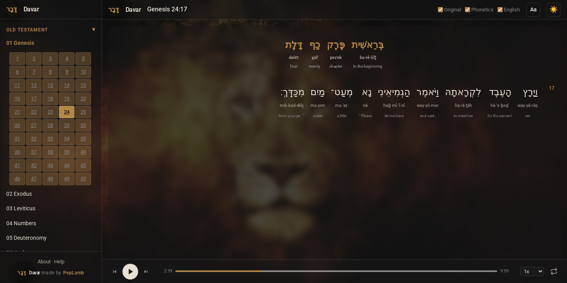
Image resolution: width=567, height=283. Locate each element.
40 (83, 152)
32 (33, 139)
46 (17, 179)
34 (66, 139)
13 (50, 85)
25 (83, 112)
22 (33, 112)
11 (17, 85)
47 (33, 179)
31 (17, 139)
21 (17, 112)
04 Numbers (21, 223)
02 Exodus (19, 194)
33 (50, 139)
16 (17, 98)
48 (50, 179)
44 (66, 165)
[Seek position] (336, 271)
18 (50, 98)
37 (33, 152)
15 (83, 85)
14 (66, 85)
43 (50, 165)
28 (50, 125)
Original (449, 10)
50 (83, 179)
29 (66, 125)
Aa (533, 9)
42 (33, 165)
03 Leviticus (20, 208)
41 (17, 165)
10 (83, 72)
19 (66, 98)
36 (17, 152)
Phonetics (479, 10)
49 (66, 179)
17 (33, 98)
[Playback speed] (532, 271)
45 (83, 165)
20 (83, 98)
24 (66, 112)
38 (50, 152)
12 (33, 85)
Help (59, 262)
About (44, 262)
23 (50, 112)
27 (33, 125)
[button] (368, 53)
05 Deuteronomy (26, 238)
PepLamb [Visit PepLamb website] (73, 273)
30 (83, 125)
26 (17, 125)
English (509, 10)
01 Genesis (20, 43)
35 (83, 139)
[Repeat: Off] (554, 271)
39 (66, 152)
